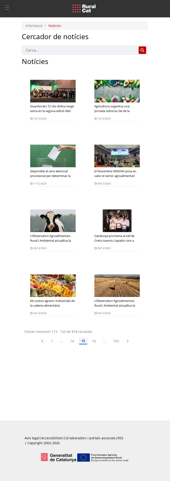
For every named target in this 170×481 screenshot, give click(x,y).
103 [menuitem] (116, 341)
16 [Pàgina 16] (94, 341)
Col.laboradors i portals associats (90, 438)
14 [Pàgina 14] (72, 341)
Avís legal (32, 438)
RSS (120, 438)
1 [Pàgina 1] (52, 341)
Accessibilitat (51, 438)
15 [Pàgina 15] (83, 341)
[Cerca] (79, 50)
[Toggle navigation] (7, 7)
